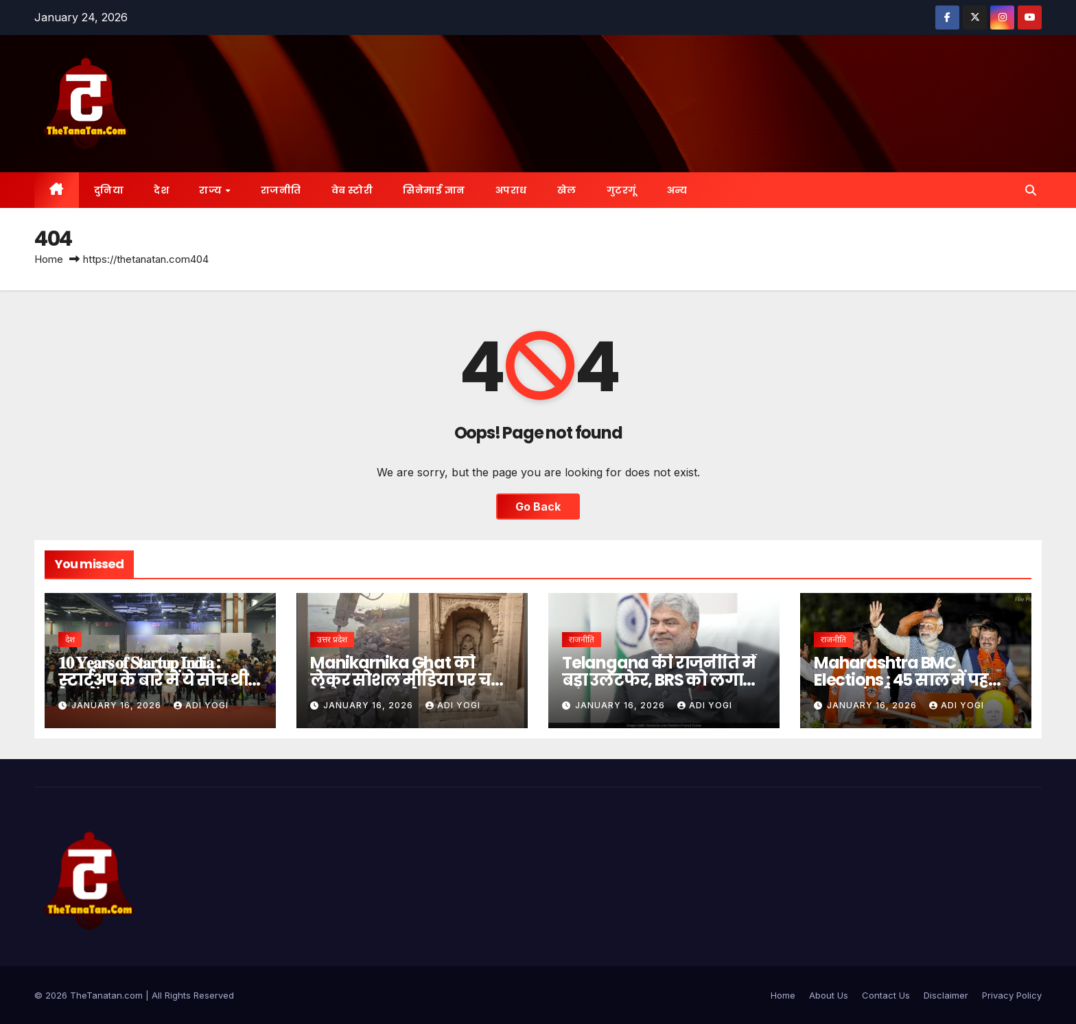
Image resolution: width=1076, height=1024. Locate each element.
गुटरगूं (622, 190)
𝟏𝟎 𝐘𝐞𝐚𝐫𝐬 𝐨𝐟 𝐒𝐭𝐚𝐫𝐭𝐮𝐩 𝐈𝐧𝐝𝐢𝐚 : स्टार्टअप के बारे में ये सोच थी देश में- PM (153, 679)
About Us (828, 995)
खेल (566, 190)
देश (161, 190)
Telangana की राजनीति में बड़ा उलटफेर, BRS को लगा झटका (658, 679)
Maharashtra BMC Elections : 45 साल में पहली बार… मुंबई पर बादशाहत (911, 679)
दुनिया (109, 190)
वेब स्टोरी (352, 190)
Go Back (538, 506)
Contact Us (886, 995)
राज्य (211, 190)
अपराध (511, 190)
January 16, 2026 (117, 705)
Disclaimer (946, 995)
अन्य (677, 190)
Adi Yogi (201, 705)
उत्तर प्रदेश (332, 639)
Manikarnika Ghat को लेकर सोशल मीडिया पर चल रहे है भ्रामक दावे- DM (408, 679)
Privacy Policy (1012, 995)
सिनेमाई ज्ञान (434, 190)
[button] (1030, 190)
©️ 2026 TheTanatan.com (89, 995)
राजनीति (281, 190)
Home (48, 259)
